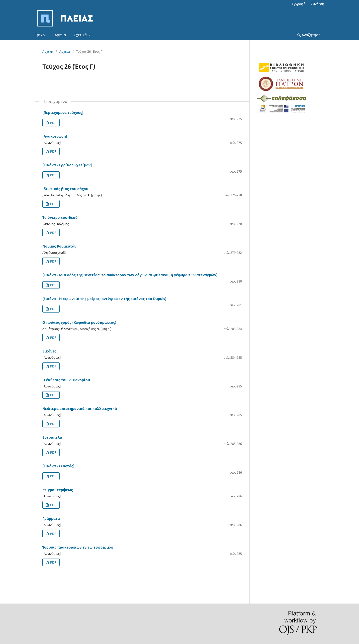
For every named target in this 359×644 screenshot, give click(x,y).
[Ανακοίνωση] (54, 136)
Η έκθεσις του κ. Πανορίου (66, 379)
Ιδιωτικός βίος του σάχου (65, 188)
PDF (52, 122)
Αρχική (47, 51)
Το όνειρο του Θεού (60, 217)
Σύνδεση (317, 3)
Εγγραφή (298, 3)
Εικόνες (49, 351)
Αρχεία (60, 34)
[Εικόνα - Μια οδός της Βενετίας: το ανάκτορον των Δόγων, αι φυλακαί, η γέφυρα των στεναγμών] (129, 275)
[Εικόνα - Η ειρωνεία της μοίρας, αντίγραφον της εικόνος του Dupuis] (104, 298)
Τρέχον (41, 34)
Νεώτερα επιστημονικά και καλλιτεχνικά (79, 408)
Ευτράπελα (52, 437)
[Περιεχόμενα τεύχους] (62, 112)
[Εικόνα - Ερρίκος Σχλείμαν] (67, 165)
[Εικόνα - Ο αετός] (58, 466)
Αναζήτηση (309, 34)
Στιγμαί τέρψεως (57, 489)
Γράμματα (51, 518)
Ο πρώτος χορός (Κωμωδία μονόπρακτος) (79, 322)
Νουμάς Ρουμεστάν (59, 246)
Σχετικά (81, 34)
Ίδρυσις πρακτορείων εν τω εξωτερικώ (77, 547)
